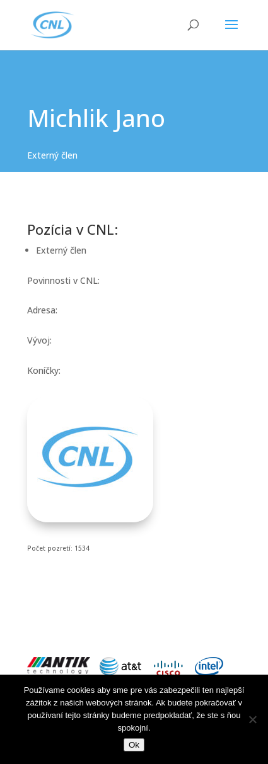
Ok (134, 745)
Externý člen (52, 155)
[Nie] (252, 719)
